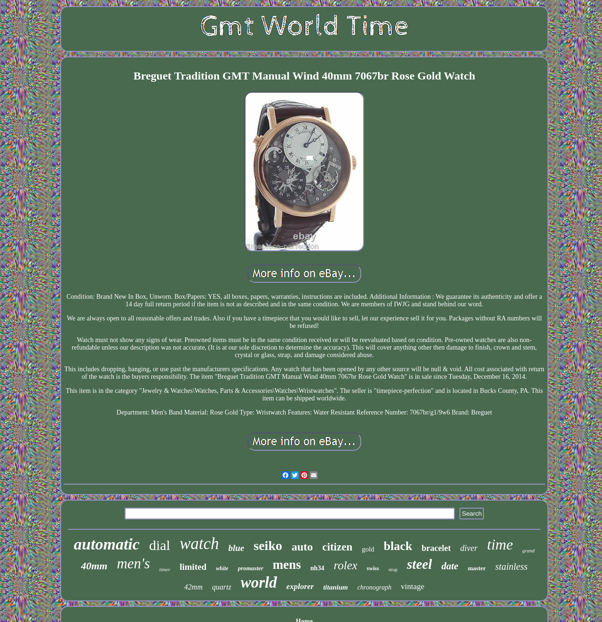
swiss (373, 568)
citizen (337, 547)
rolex (345, 565)
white (222, 568)
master (477, 568)
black (398, 546)
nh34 (317, 568)
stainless (511, 566)
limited (193, 567)
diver (469, 548)
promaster (250, 568)
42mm (193, 587)
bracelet (436, 548)
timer (164, 569)
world (259, 582)
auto (302, 547)
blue (237, 548)
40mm (94, 566)
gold (368, 549)
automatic (107, 544)
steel (419, 564)
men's (133, 563)
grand (529, 550)
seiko (267, 545)
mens (287, 565)
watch (199, 543)
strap (392, 569)
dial (159, 545)
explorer (300, 586)
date (449, 566)
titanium (335, 587)
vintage (412, 586)
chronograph (374, 587)
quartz (221, 587)
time (500, 544)
